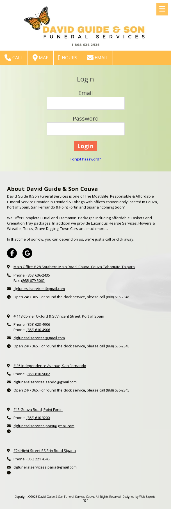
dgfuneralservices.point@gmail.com (43, 425)
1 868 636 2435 (85, 44)
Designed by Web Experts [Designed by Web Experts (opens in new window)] (138, 497)
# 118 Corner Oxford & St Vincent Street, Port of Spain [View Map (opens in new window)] (58, 316)
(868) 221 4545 (38, 459)
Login (84, 500)
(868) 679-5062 (33, 280)
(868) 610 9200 (38, 417)
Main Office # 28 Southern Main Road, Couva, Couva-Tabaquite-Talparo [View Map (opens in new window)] (74, 266)
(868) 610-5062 (38, 373)
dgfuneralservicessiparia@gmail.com (45, 467)
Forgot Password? (85, 159)
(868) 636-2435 (38, 275)
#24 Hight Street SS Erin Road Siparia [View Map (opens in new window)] (44, 450)
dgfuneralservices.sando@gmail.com (45, 381)
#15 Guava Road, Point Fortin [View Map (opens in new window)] (38, 409)
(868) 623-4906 (38, 324)
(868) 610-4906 (38, 329)
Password (86, 118)
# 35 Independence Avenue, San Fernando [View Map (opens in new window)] (49, 365)
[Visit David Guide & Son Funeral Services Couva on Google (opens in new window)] (27, 253)
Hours (67, 57)
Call (13, 57)
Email (97, 57)
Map (41, 57)
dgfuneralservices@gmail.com (39, 288)
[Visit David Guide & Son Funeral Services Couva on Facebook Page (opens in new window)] (12, 253)
